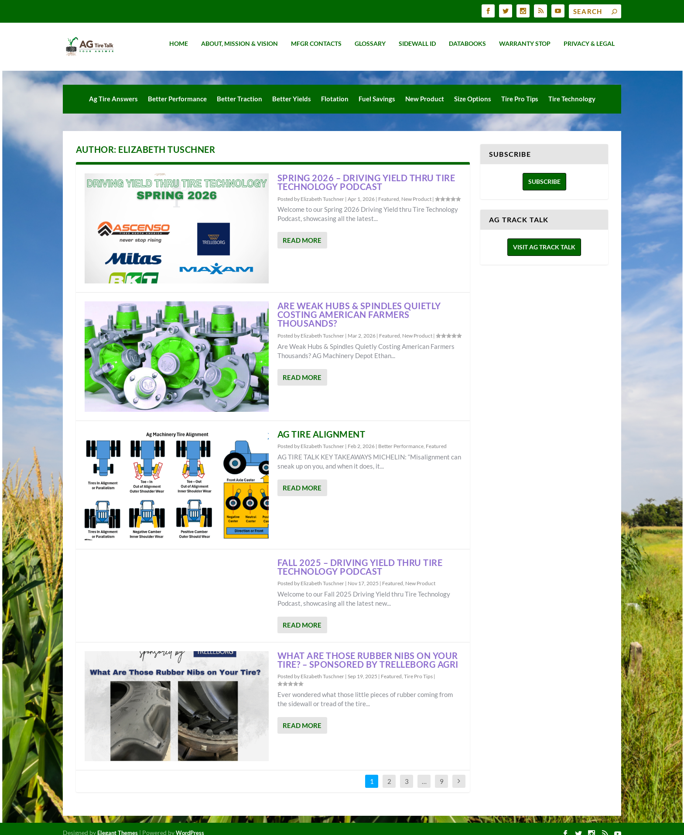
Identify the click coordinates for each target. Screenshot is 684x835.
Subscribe (544, 173)
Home (178, 49)
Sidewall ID (417, 49)
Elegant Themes (117, 824)
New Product (424, 91)
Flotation (335, 91)
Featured (388, 191)
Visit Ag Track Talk (544, 239)
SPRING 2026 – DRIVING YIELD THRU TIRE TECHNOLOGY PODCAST (366, 174)
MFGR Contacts (316, 49)
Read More (302, 232)
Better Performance (177, 91)
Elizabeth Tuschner (322, 191)
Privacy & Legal (589, 49)
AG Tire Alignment (321, 426)
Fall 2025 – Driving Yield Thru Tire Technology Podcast (360, 559)
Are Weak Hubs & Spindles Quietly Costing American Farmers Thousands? (359, 307)
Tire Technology (571, 91)
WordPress (190, 824)
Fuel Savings (377, 91)
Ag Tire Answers (113, 91)
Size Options (472, 91)
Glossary (370, 49)
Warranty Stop (525, 49)
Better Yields (291, 91)
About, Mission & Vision (239, 49)
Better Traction (239, 91)
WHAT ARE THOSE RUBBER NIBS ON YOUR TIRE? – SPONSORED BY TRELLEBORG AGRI (367, 652)
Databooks (467, 49)
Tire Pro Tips (519, 91)
